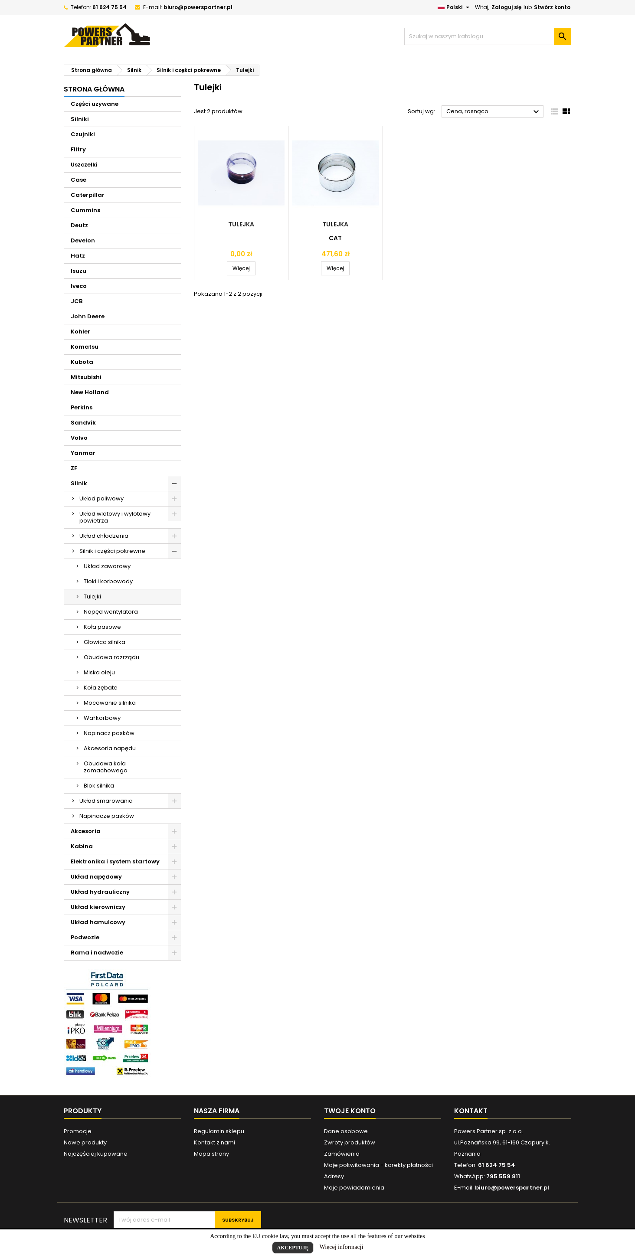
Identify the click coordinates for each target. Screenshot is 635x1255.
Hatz (78, 256)
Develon (83, 240)
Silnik (79, 483)
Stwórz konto (552, 7)
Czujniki (83, 134)
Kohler (80, 331)
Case (78, 180)
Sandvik (83, 422)
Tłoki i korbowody (108, 581)
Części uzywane (94, 104)
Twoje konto (350, 1111)
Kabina (82, 846)
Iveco (79, 286)
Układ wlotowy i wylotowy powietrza (115, 517)
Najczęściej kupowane (96, 1154)
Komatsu (84, 347)
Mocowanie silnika (110, 703)
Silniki (80, 119)
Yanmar (83, 453)
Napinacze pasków (106, 816)
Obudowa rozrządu (111, 657)
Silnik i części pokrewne (112, 551)
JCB (76, 301)
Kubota (82, 362)
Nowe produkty (85, 1142)
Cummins (85, 210)
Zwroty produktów (349, 1142)
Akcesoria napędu (110, 748)
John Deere (88, 316)
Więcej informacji (341, 1247)
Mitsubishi (86, 377)
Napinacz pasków (109, 733)
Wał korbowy (102, 718)
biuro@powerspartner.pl (198, 7)
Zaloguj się (506, 7)
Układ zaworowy (107, 566)
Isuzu (78, 271)
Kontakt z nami (214, 1142)
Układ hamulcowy (98, 922)
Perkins (81, 407)
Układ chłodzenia (103, 536)
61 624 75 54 (109, 7)
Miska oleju (99, 672)
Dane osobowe (346, 1131)
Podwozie (85, 937)
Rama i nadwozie (97, 952)
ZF (74, 468)
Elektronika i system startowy (115, 861)
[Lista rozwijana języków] (454, 7)
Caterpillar (88, 195)
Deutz (79, 225)
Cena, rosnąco (493, 112)
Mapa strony (211, 1154)
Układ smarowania (106, 801)
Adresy (334, 1176)
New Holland (90, 392)
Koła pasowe (102, 627)
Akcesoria (86, 831)
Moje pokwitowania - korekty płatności (378, 1165)
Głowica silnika (104, 642)
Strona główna (94, 89)
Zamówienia (342, 1154)
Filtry (78, 149)
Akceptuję (293, 1248)
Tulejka (241, 224)
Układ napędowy (96, 877)
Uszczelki (84, 164)
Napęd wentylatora (111, 612)
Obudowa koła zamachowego (106, 767)
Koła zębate (101, 687)
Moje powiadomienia (354, 1187)
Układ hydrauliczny (100, 892)
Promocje (78, 1131)
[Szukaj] (487, 36)
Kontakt (471, 1111)
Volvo (79, 438)
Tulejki (92, 596)
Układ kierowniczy (98, 907)
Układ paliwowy (101, 498)
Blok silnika (99, 785)
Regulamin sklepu (219, 1131)
